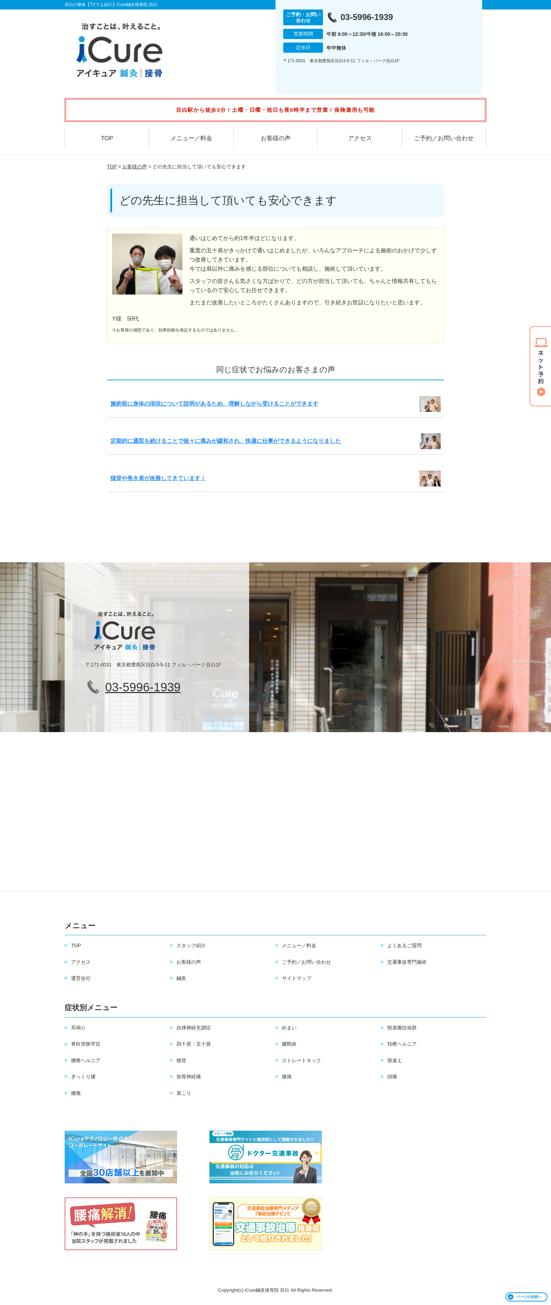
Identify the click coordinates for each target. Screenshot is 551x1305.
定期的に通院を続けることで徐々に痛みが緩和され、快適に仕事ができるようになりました (225, 441)
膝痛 (287, 1076)
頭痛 (392, 1076)
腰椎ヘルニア (86, 1060)
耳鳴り (78, 1028)
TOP (107, 138)
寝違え (394, 1060)
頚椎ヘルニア (402, 1044)
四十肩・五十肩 (193, 1044)
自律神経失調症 (193, 1028)
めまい (289, 1028)
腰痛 (76, 1093)
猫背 (181, 1060)
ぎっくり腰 (83, 1076)
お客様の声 (276, 138)
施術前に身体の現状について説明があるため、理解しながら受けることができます (214, 404)
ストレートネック (301, 1060)
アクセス (360, 138)
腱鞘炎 (289, 1044)
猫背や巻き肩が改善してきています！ (158, 478)
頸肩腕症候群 (402, 1028)
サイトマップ (296, 978)
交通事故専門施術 (407, 962)
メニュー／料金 (191, 138)
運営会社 (81, 978)
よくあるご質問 (404, 945)
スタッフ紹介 (191, 945)
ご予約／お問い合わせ (444, 138)
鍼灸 (181, 978)
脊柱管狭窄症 (86, 1044)
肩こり (183, 1093)
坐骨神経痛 (188, 1076)
